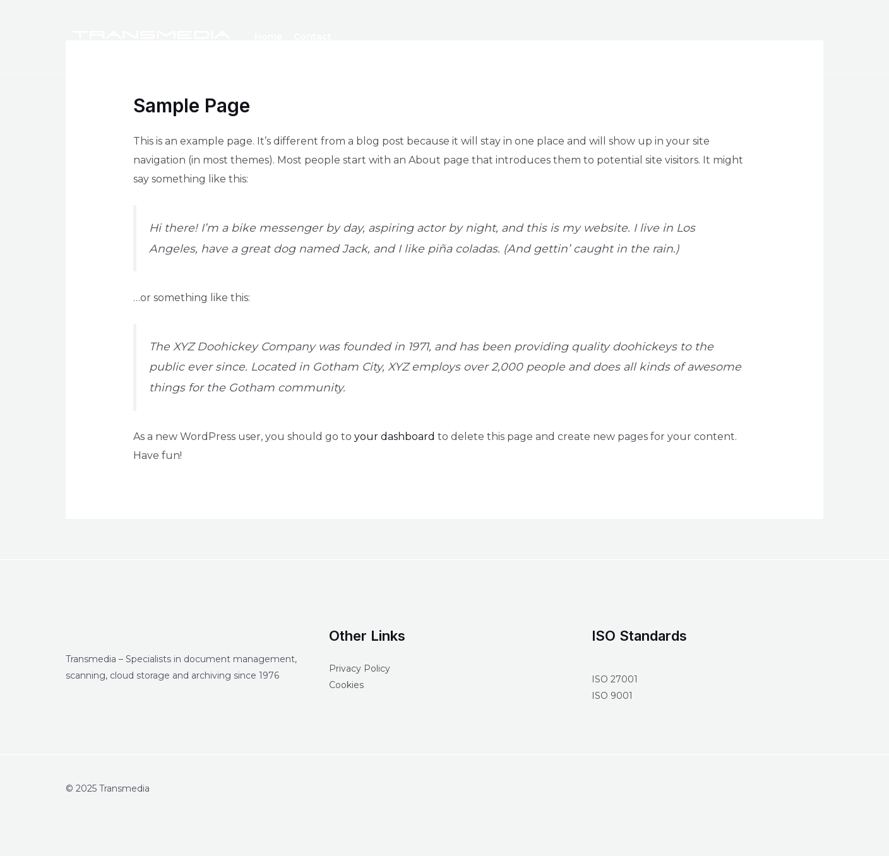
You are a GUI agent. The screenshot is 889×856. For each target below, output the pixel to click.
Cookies (346, 685)
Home (268, 36)
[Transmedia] (151, 36)
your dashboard (394, 437)
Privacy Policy (359, 668)
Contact (312, 36)
